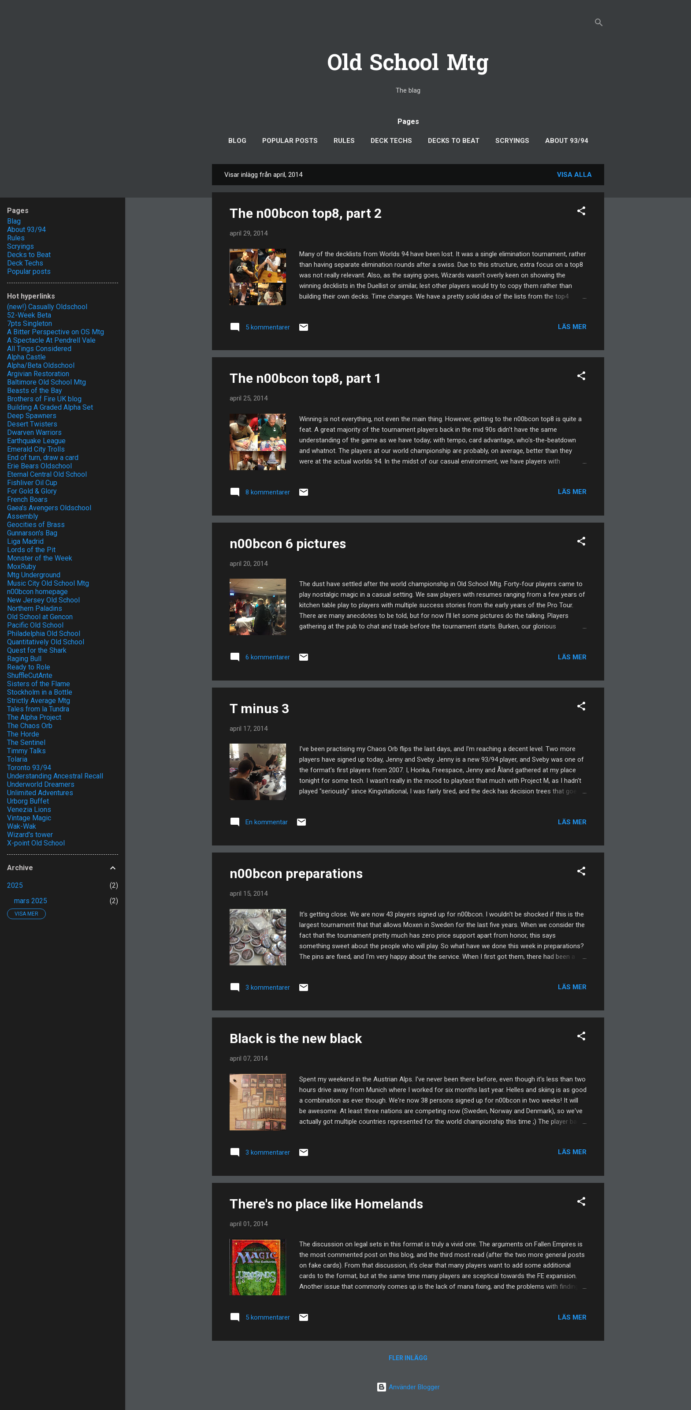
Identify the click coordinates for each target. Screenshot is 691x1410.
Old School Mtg (408, 65)
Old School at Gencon (40, 617)
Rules (344, 141)
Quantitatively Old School (45, 642)
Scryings (512, 141)
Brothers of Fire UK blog (44, 399)
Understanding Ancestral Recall (55, 776)
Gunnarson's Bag (32, 533)
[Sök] (599, 24)
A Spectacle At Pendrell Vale (51, 340)
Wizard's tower (30, 834)
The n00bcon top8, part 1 (306, 378)
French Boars (27, 499)
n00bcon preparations (296, 873)
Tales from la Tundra (38, 709)
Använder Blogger (408, 1387)
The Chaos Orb (29, 726)
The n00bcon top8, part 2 (306, 213)
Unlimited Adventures (40, 793)
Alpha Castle (26, 357)
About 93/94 (566, 141)
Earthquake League (36, 441)
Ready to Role (28, 667)
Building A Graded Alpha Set (50, 407)
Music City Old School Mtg (48, 583)
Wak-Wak (21, 826)
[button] (581, 212)
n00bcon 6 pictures (288, 543)
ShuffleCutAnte (29, 675)
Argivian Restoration (38, 374)
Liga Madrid (25, 541)
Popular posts (290, 141)
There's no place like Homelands (326, 1204)
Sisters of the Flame (38, 684)
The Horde (23, 734)
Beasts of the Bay (34, 390)
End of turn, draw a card (42, 457)
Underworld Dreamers (40, 784)
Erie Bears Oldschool (39, 466)
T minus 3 (259, 708)
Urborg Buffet (28, 801)
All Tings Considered (39, 348)
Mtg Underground (33, 575)
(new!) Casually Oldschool (47, 307)
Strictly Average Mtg (38, 700)
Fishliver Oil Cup (32, 483)
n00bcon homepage (37, 591)
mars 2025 (30, 901)
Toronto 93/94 (29, 767)
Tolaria (17, 759)
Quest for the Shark (37, 650)
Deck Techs (391, 141)
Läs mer (572, 327)
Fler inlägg (408, 1357)
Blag (14, 221)
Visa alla (574, 175)
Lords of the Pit (31, 550)
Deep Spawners (31, 415)
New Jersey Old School (43, 600)
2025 (15, 885)
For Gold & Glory (32, 491)
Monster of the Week (39, 558)
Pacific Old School (35, 625)
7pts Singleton (29, 323)
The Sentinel (26, 742)
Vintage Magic (29, 818)
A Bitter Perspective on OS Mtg (55, 332)
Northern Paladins (34, 608)
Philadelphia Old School (43, 633)
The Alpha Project (34, 717)
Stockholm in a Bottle (39, 692)
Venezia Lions (29, 809)
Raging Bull (24, 659)
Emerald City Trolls (36, 449)
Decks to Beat (453, 141)
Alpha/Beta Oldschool (40, 365)
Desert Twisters (32, 424)
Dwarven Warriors (34, 432)
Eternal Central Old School (47, 474)
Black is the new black (296, 1038)
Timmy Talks (26, 751)
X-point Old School (36, 843)
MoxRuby (21, 566)
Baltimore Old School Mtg (46, 382)
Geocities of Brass (36, 524)
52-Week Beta (29, 315)
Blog (237, 141)
